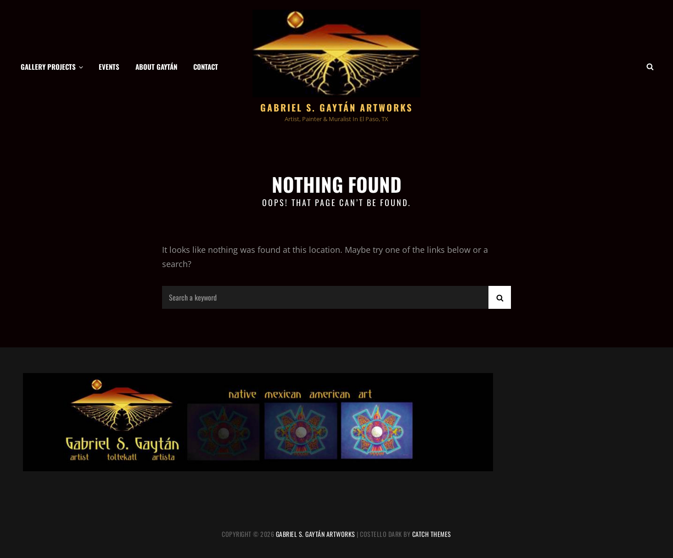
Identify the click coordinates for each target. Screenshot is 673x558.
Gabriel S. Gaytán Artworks (336, 107)
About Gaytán (156, 66)
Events (109, 66)
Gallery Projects (52, 66)
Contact (205, 66)
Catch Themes (431, 534)
